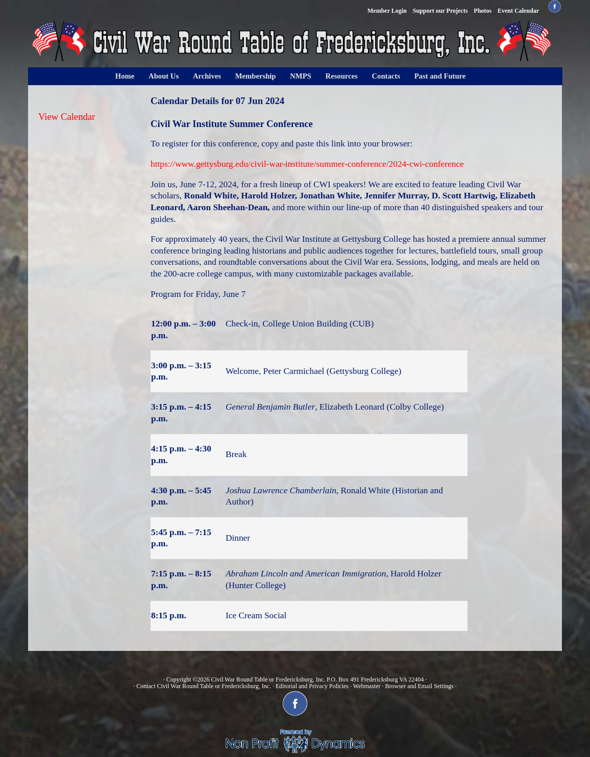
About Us (164, 76)
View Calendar (66, 116)
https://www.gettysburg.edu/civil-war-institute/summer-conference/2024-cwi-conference (307, 164)
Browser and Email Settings (419, 686)
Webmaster (367, 686)
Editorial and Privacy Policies (312, 686)
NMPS (300, 76)
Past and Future (440, 76)
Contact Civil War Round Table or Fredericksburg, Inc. (203, 686)
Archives (207, 76)
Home (124, 76)
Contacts (386, 76)
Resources (342, 76)
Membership (255, 76)
